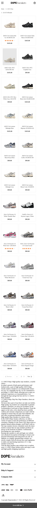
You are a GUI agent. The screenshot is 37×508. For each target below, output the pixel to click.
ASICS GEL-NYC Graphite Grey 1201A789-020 (27, 69)
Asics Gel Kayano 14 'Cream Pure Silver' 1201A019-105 (27, 306)
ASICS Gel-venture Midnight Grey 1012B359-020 (9, 186)
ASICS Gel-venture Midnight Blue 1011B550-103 (9, 127)
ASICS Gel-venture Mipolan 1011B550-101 (27, 127)
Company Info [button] (18, 477)
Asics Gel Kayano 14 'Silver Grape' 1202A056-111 (10, 335)
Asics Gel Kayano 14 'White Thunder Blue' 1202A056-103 (10, 215)
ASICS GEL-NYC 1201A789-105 (9, 68)
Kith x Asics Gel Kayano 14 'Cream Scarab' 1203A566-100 (27, 245)
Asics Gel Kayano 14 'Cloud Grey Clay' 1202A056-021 (27, 277)
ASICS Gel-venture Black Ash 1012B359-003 (27, 98)
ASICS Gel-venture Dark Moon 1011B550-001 (27, 36)
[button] (2, 3)
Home (2, 9)
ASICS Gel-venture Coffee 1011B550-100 (27, 156)
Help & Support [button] (18, 470)
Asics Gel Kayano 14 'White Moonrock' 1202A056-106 (9, 277)
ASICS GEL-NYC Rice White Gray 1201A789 (9, 98)
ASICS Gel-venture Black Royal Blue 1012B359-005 (9, 157)
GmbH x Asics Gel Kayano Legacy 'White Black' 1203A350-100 (27, 215)
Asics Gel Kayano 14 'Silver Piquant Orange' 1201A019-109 (27, 365)
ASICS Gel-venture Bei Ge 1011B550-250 (9, 36)
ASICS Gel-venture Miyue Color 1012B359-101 (27, 186)
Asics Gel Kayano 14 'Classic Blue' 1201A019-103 (10, 365)
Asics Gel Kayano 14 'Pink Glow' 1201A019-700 (9, 245)
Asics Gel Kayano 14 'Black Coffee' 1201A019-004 (9, 306)
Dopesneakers (12, 500)
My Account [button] (18, 464)
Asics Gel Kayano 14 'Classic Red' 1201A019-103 (27, 335)
